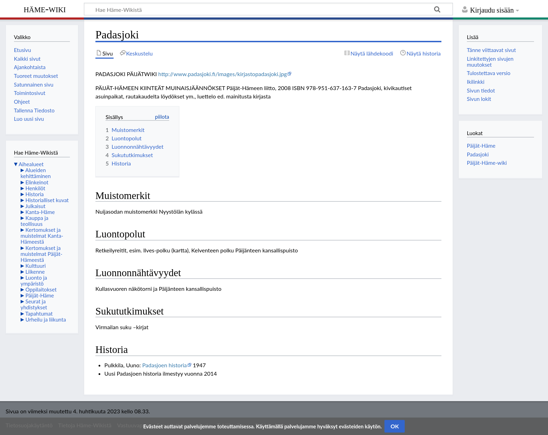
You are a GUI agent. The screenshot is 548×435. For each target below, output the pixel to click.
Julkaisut (35, 206)
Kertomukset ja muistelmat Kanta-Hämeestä (42, 236)
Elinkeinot (37, 182)
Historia (35, 194)
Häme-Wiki (45, 8)
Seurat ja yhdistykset (34, 304)
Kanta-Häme (40, 212)
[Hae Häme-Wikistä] (268, 9)
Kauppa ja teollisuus (35, 221)
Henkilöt (35, 188)
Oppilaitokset (41, 289)
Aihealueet (31, 164)
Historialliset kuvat (47, 200)
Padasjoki (478, 154)
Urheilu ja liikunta (46, 319)
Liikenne (35, 271)
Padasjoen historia (164, 365)
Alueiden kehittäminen (36, 173)
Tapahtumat (39, 313)
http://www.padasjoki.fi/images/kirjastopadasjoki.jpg (222, 74)
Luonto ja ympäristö (34, 280)
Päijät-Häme (40, 295)
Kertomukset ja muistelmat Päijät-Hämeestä (42, 254)
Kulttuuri (36, 266)
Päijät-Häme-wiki (487, 163)
